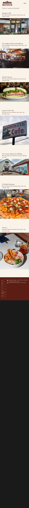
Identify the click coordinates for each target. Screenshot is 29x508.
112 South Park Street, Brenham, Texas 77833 (13, 229)
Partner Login (23, 282)
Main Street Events (3, 293)
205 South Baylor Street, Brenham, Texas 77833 (13, 45)
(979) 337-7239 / (16, 281)
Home (2, 280)
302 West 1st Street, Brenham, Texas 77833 (12, 112)
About (2, 295)
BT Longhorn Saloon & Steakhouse (12, 43)
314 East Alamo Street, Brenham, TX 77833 (12, 155)
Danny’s (4, 228)
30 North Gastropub (8, 184)
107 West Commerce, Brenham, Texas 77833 (12, 15)
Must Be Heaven (7, 77)
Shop (2, 283)
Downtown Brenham (13, 280)
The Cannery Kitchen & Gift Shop (12, 154)
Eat (2, 287)
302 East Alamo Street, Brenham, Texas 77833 (13, 186)
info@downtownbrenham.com (14, 282)
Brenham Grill (6, 13)
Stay (2, 290)
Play (2, 285)
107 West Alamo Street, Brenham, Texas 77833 (13, 78)
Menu (25, 3)
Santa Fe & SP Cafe (8, 110)
